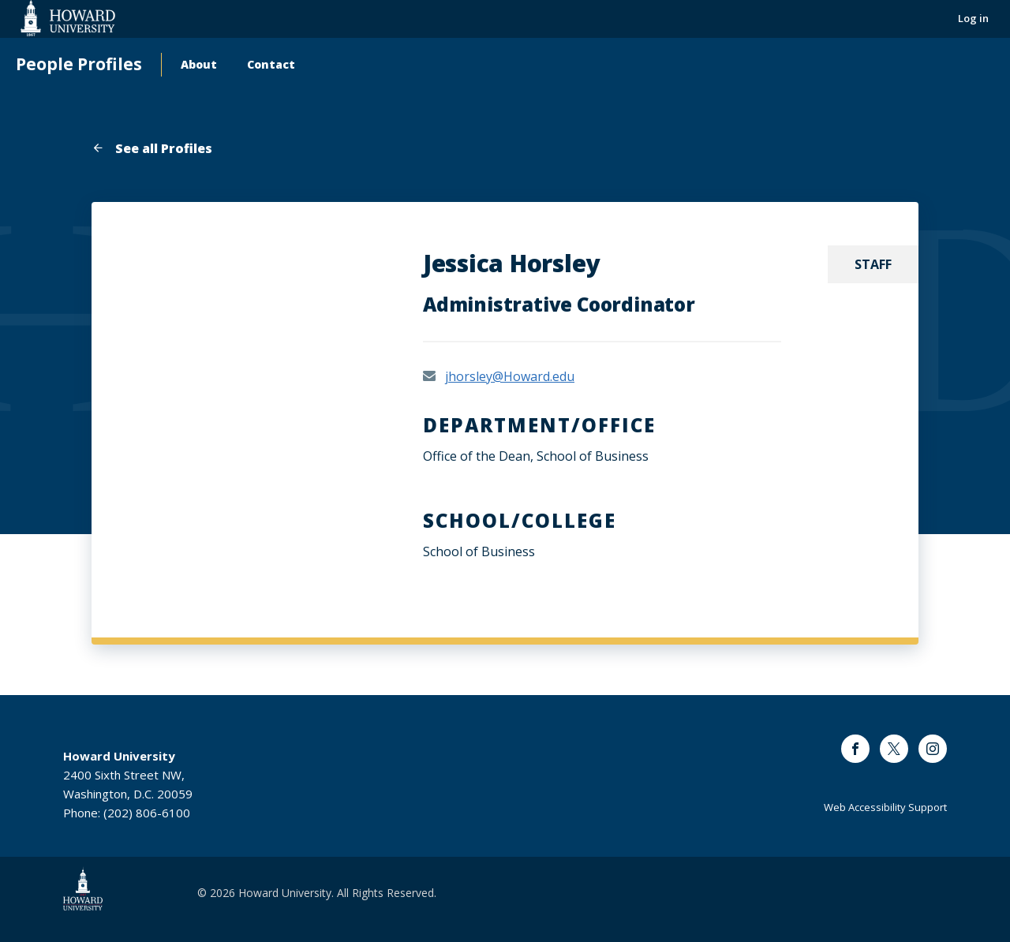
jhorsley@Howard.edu (509, 376)
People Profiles (79, 64)
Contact (271, 64)
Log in (973, 18)
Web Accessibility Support (885, 807)
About (199, 64)
